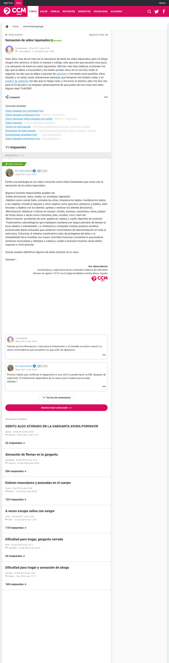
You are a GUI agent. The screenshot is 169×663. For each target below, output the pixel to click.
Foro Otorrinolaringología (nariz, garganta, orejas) (61, 126)
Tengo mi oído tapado (18, 126)
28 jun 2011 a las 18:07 (25, 174)
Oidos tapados (13, 122)
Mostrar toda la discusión (54, 407)
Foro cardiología (51, 134)
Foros (33, 11)
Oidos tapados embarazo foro (22, 138)
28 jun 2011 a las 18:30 (26, 341)
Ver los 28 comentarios (59, 397)
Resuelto (57, 40)
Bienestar (84, 11)
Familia (55, 11)
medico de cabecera (17, 81)
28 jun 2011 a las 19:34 (26, 369)
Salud (18, 3)
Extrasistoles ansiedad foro (21, 134)
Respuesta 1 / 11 (14, 155)
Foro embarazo (51, 138)
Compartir (14, 97)
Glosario (116, 11)
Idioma (162, 3)
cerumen (61, 73)
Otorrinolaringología (33, 26)
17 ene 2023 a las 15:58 (43, 51)
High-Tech (8, 3)
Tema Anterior (15, 34)
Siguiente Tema (96, 34)
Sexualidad (100, 11)
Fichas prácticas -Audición (39, 122)
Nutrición (69, 11)
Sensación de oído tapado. (20, 130)
